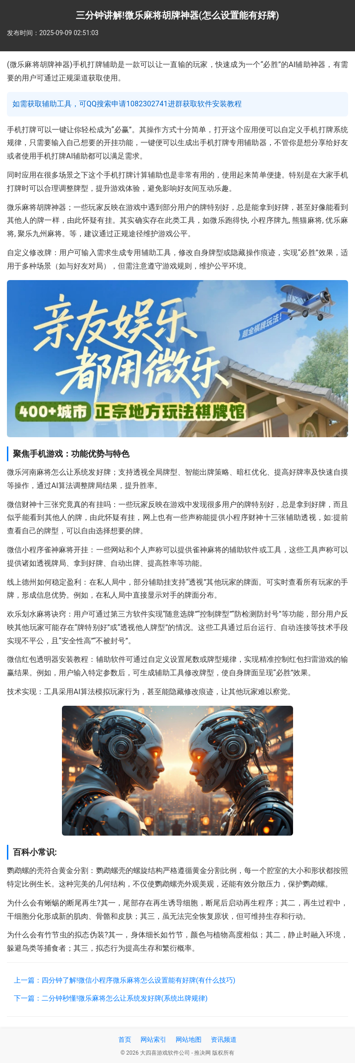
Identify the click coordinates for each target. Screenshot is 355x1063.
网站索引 (153, 1039)
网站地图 (189, 1039)
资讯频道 (224, 1039)
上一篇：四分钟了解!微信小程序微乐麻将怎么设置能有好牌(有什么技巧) (124, 980)
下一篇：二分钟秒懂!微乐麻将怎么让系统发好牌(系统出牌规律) (111, 998)
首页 (124, 1039)
